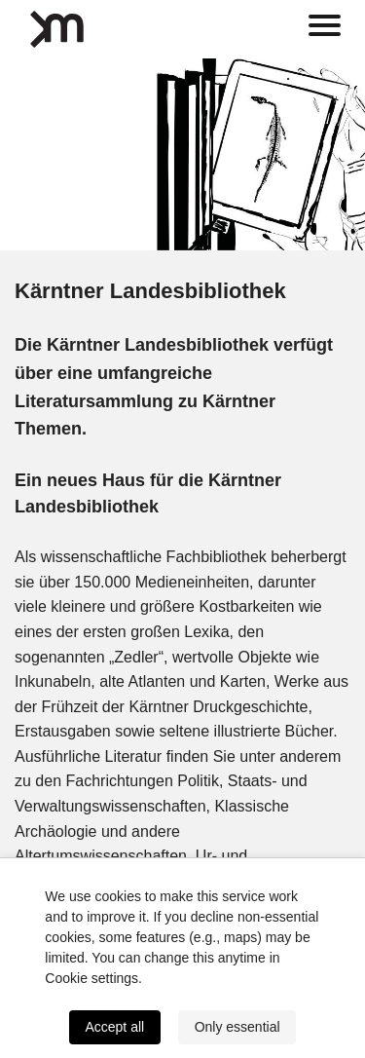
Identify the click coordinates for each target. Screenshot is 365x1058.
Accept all (114, 1027)
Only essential (237, 1027)
